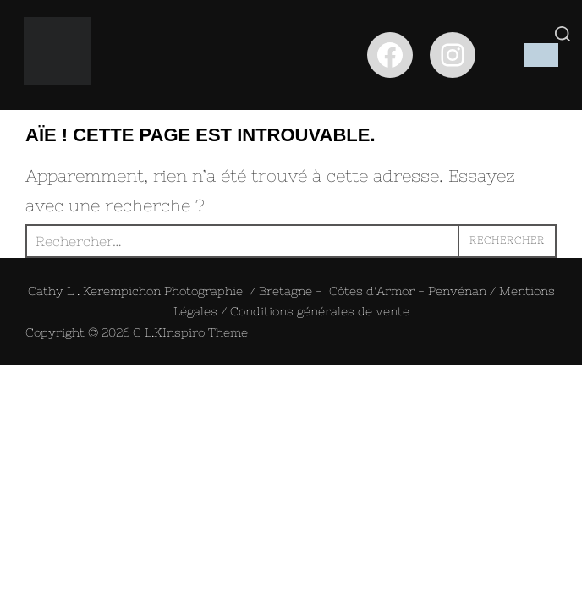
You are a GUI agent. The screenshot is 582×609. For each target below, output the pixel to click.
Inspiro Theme (205, 332)
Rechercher (507, 240)
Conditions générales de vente (319, 311)
